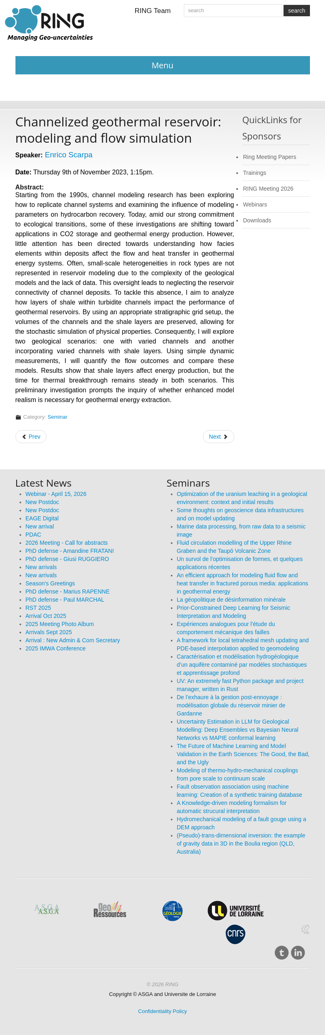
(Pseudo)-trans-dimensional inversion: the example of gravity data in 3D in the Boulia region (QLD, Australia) (241, 843)
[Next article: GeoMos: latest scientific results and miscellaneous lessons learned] (218, 436)
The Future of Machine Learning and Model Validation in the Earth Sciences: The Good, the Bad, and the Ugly (243, 754)
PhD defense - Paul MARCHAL (65, 599)
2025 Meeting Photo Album (60, 624)
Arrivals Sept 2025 (49, 632)
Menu (163, 65)
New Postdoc (42, 502)
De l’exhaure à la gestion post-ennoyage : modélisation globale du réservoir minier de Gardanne (231, 705)
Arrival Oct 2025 (46, 616)
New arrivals (41, 567)
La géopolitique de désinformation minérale (231, 599)
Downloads (257, 220)
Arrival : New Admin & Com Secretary (73, 640)
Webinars (255, 204)
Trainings (254, 173)
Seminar (57, 417)
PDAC (33, 534)
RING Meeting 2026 (268, 188)
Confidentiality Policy (162, 1011)
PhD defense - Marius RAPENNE (68, 591)
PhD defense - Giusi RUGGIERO (67, 559)
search (296, 10)
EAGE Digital (42, 518)
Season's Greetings (50, 583)
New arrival (40, 526)
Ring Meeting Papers (270, 157)
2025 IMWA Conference (56, 648)
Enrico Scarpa (68, 154)
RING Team (153, 11)
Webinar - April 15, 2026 (56, 494)
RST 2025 (38, 607)
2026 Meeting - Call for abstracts (67, 542)
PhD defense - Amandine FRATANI (70, 551)
